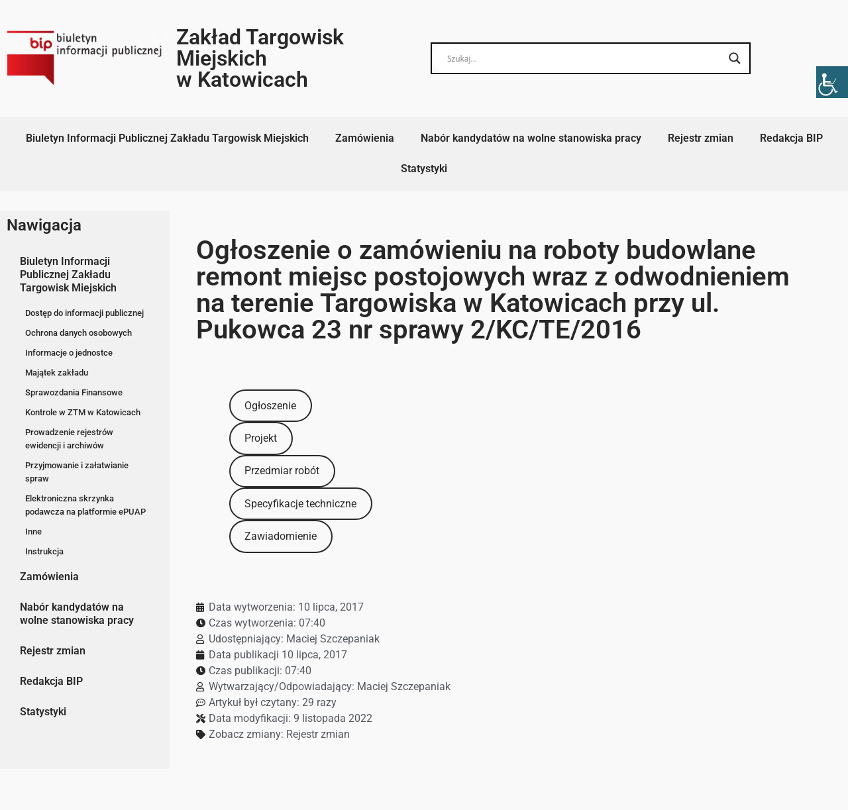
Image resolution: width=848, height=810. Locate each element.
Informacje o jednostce (69, 353)
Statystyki (424, 168)
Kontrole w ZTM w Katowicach (82, 412)
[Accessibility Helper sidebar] (832, 82)
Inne (33, 531)
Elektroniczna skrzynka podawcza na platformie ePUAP (85, 505)
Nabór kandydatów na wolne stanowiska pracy (531, 138)
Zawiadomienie (280, 536)
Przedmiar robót (281, 470)
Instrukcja (44, 551)
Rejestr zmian (700, 138)
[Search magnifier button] (734, 58)
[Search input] (584, 58)
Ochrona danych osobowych (78, 333)
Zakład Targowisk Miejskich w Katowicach (260, 58)
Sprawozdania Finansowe (74, 392)
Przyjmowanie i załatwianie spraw (77, 471)
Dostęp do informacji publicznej (84, 313)
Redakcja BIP (791, 138)
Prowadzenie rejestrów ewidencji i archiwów (69, 438)
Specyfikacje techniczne (300, 503)
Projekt (260, 438)
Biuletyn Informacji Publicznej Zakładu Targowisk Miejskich (167, 138)
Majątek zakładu (56, 373)
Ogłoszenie (270, 405)
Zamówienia (364, 138)
